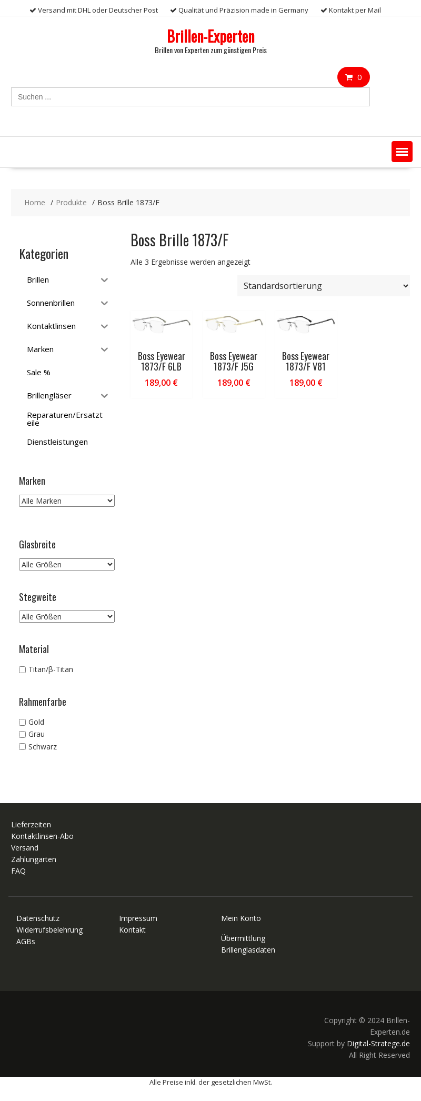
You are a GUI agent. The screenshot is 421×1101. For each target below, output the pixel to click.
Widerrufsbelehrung (49, 930)
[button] (402, 151)
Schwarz (42, 747)
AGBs (25, 941)
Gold (36, 722)
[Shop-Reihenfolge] (323, 285)
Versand (24, 848)
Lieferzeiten (31, 824)
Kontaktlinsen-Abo (42, 836)
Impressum (138, 918)
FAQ (18, 871)
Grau (36, 734)
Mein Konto (241, 918)
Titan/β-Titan (50, 669)
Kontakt (132, 930)
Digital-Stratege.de (378, 1043)
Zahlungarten (33, 859)
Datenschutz (37, 918)
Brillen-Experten (210, 36)
